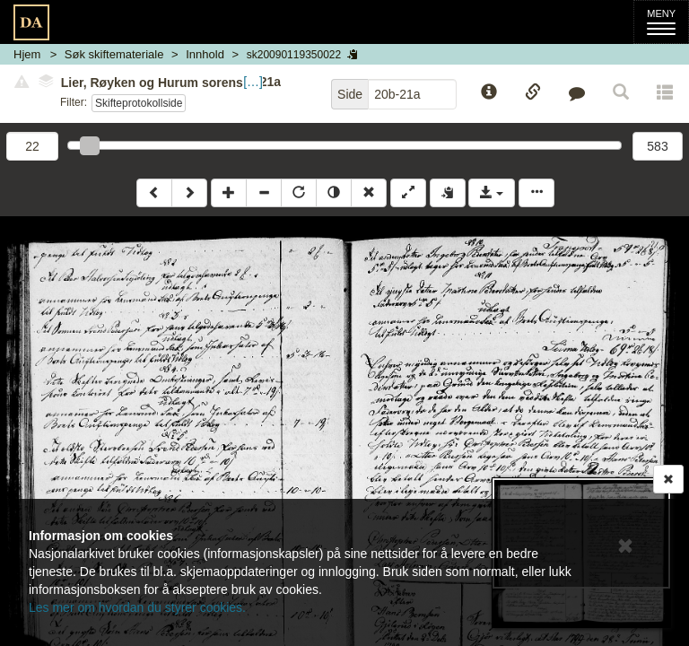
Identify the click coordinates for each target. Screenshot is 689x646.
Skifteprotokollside (138, 103)
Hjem (26, 54)
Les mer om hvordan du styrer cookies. (137, 607)
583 (657, 146)
